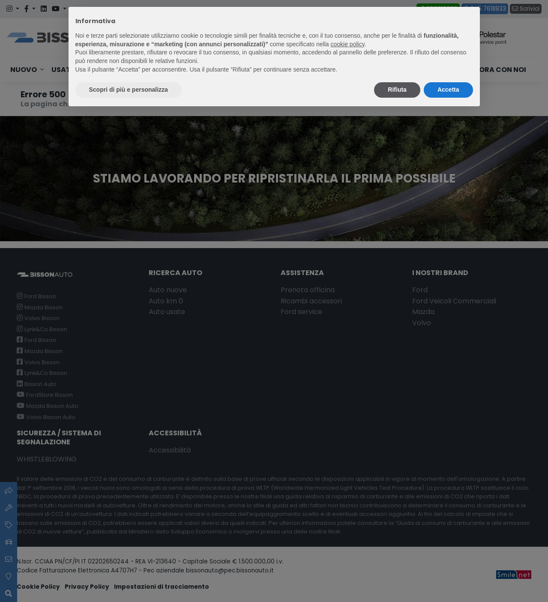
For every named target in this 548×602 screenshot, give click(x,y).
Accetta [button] (448, 89)
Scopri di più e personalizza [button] (128, 89)
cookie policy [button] (347, 44)
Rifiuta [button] (397, 89)
